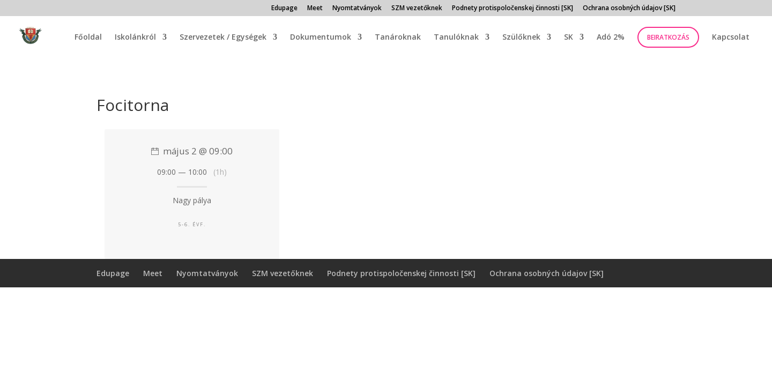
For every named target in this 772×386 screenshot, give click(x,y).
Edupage (284, 8)
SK (568, 37)
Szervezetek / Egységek (223, 37)
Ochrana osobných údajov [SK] (629, 8)
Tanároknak (398, 37)
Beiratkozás (668, 37)
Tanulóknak (456, 37)
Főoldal (88, 37)
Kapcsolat (730, 37)
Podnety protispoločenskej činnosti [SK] (512, 8)
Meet (315, 8)
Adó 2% (611, 37)
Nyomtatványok (357, 8)
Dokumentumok (320, 37)
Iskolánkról (135, 37)
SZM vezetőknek (416, 8)
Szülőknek (521, 37)
